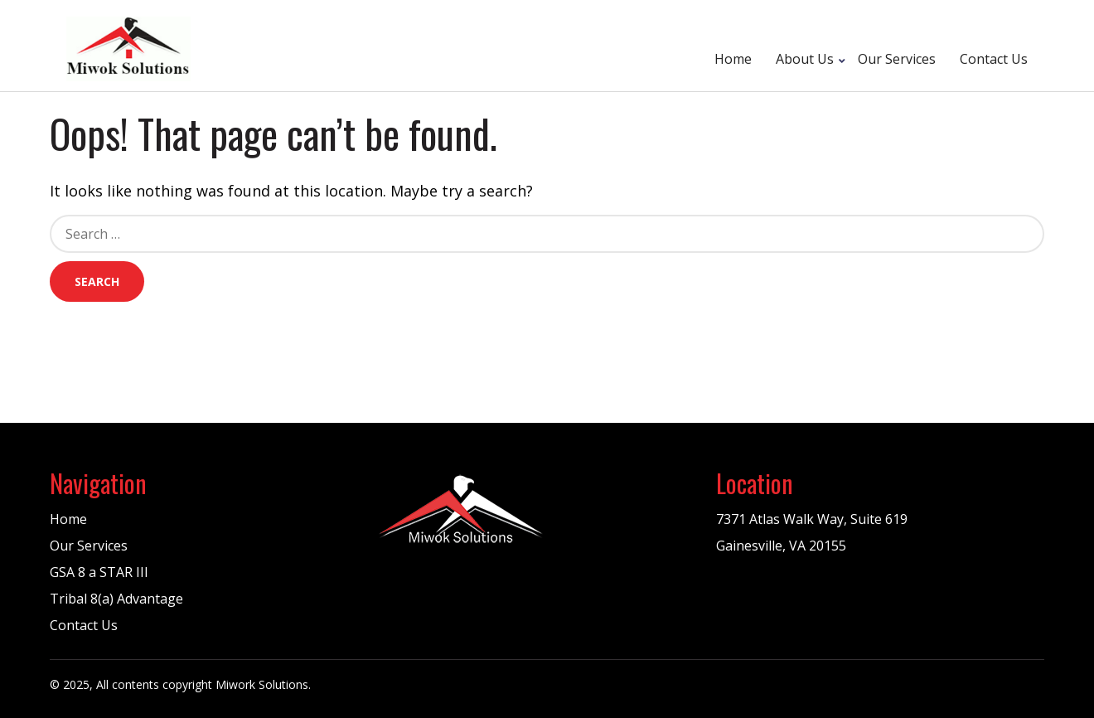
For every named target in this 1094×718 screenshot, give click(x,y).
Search (97, 281)
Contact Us (994, 59)
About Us (805, 59)
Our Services (897, 59)
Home (733, 59)
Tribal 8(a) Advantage (116, 598)
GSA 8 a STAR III (99, 572)
